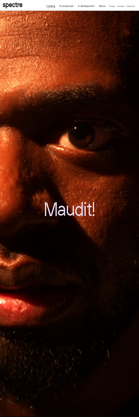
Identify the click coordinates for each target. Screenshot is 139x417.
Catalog (51, 5)
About (102, 5)
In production (66, 5)
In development (86, 5)
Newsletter (131, 6)
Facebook (120, 6)
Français (112, 6)
